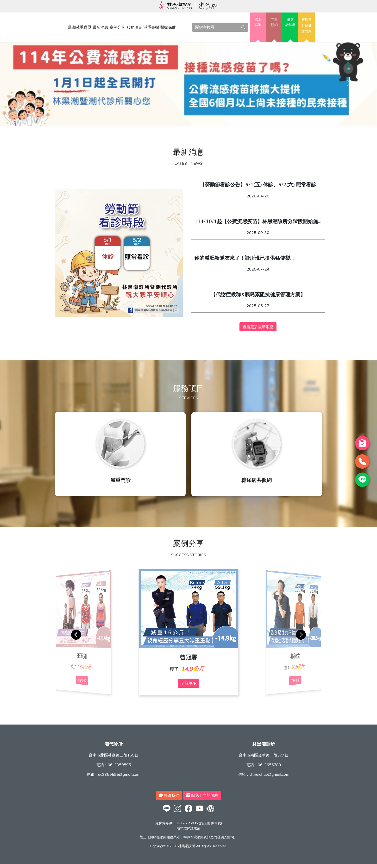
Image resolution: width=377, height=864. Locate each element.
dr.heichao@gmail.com (269, 774)
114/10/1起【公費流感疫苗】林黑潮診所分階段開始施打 (256, 223)
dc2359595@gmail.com (119, 774)
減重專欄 (151, 27)
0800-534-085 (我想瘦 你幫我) (199, 823)
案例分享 (117, 27)
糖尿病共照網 (256, 480)
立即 (274, 22)
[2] (175, 121)
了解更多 (188, 683)
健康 (290, 22)
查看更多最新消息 (258, 326)
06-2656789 (269, 764)
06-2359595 (119, 764)
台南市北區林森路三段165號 (113, 755)
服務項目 (134, 27)
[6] (210, 121)
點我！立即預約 (202, 795)
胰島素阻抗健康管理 (307, 25)
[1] (166, 121)
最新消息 (100, 27)
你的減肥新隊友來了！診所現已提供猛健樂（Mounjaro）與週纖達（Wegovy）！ (242, 259)
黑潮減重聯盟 (79, 27)
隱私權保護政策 (188, 828)
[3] (184, 121)
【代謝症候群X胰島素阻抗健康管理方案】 (258, 295)
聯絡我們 (169, 795)
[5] (201, 121)
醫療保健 (168, 27)
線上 (258, 22)
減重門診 (120, 480)
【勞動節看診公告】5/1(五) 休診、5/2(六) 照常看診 (258, 185)
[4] (192, 121)
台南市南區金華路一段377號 (263, 755)
